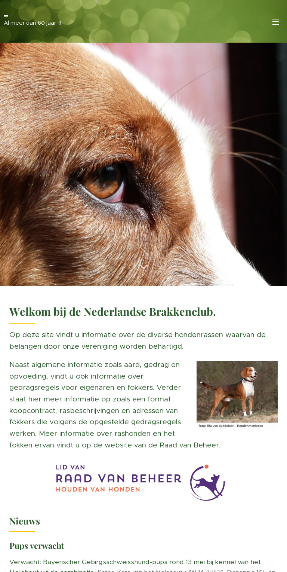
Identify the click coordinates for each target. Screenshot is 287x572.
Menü (275, 21)
